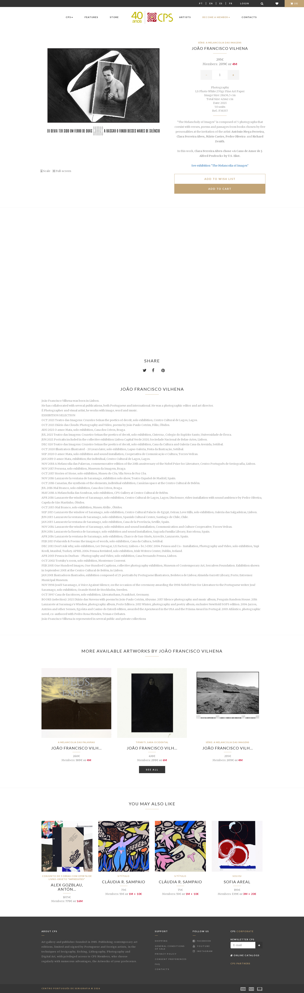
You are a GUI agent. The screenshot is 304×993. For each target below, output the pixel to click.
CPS (69, 17)
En (211, 3)
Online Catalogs (245, 955)
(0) (294, 3)
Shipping (161, 941)
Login (244, 3)
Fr (230, 3)
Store (114, 17)
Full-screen (62, 171)
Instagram (203, 951)
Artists (185, 17)
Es (221, 3)
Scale (45, 171)
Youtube (201, 946)
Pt (201, 3)
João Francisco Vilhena (220, 48)
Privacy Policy (166, 954)
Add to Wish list (220, 178)
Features (91, 17)
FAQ (157, 964)
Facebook (202, 941)
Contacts (249, 17)
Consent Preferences (171, 959)
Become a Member (216, 17)
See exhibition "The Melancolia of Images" (220, 165)
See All (152, 769)
